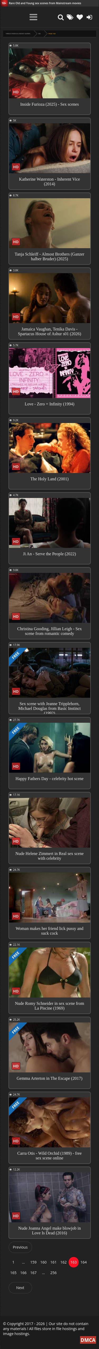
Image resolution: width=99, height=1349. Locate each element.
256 (53, 1272)
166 (23, 1272)
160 (43, 1262)
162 (63, 1262)
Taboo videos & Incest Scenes (18, 34)
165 (13, 1272)
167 (33, 1272)
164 (83, 1262)
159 (33, 1262)
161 (53, 1262)
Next (20, 1287)
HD (39, 34)
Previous (20, 1247)
